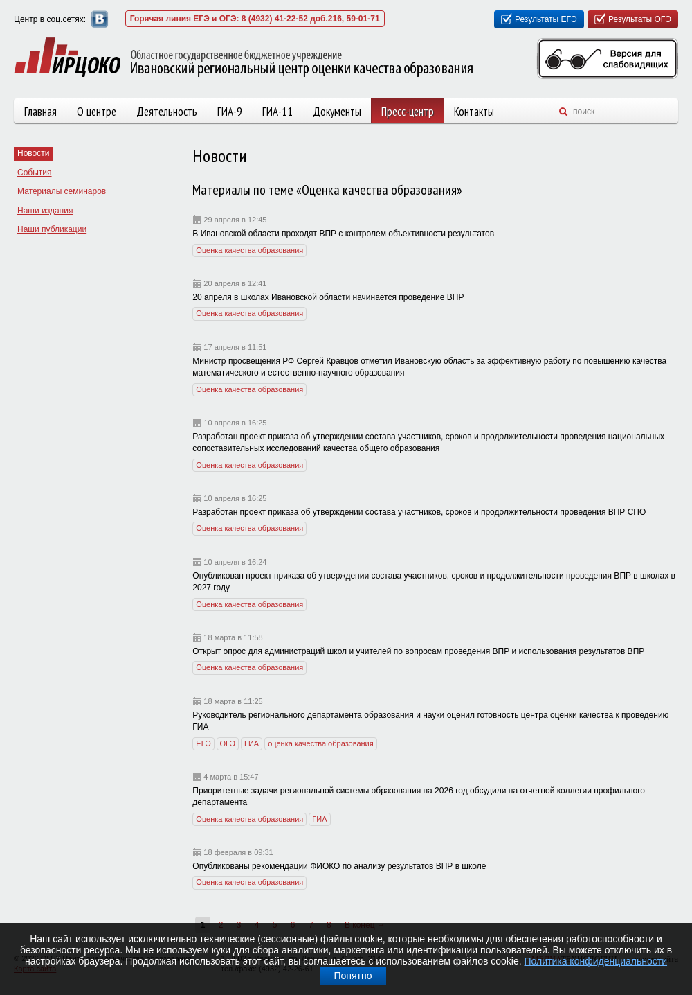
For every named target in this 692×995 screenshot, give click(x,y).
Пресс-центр (407, 111)
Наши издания (45, 210)
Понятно (353, 975)
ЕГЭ (203, 743)
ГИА (251, 743)
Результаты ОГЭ (639, 19)
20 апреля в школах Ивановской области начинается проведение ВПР (328, 297)
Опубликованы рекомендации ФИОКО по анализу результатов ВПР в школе (339, 866)
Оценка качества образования (249, 250)
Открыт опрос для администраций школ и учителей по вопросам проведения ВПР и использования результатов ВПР (418, 651)
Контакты (474, 111)
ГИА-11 (277, 111)
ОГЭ (227, 743)
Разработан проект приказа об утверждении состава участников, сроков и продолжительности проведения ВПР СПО (419, 512)
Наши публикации (51, 229)
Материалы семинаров (61, 191)
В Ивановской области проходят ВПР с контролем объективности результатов (343, 233)
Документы (337, 111)
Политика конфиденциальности (596, 961)
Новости (33, 153)
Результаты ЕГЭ (546, 19)
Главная (40, 111)
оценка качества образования (321, 743)
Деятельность (166, 111)
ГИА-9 (229, 111)
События (34, 172)
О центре (96, 111)
